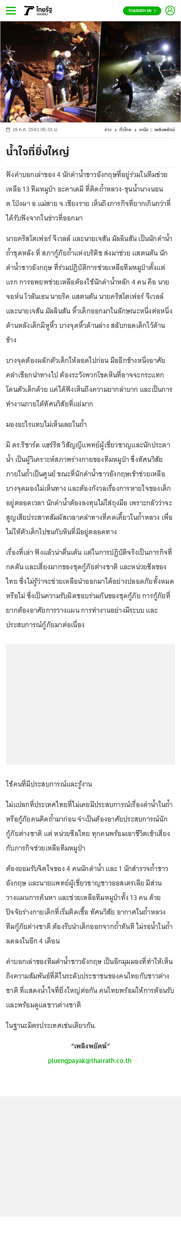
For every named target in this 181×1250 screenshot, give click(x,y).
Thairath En (142, 11)
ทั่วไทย (125, 130)
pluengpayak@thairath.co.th (90, 1060)
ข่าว (108, 130)
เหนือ (143, 130)
